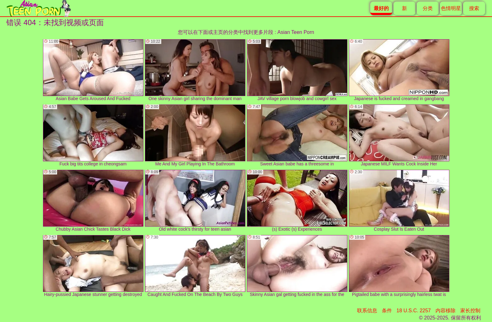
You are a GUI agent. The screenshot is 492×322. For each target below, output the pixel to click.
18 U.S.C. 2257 (414, 310)
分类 (428, 8)
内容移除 (446, 310)
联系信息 (367, 310)
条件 (387, 310)
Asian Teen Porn (295, 32)
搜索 (474, 8)
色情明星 (451, 8)
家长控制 (470, 310)
